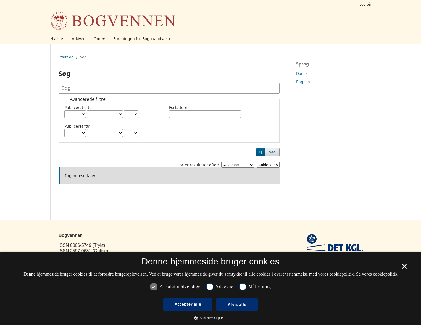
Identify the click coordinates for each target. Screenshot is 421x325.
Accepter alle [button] (188, 304)
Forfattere (178, 107)
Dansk (301, 73)
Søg (272, 152)
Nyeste (56, 38)
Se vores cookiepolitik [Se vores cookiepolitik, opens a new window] (377, 274)
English (303, 81)
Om (97, 38)
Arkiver (78, 38)
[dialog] (210, 288)
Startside (66, 56)
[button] (210, 318)
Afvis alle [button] (237, 304)
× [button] (404, 268)
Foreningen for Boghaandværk (142, 38)
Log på (365, 4)
